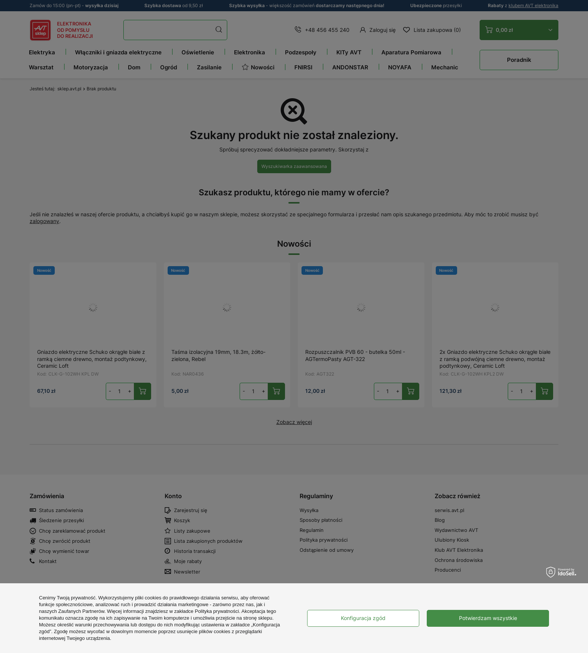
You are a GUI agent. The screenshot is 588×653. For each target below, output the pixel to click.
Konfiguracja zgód (363, 618)
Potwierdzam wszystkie (488, 618)
